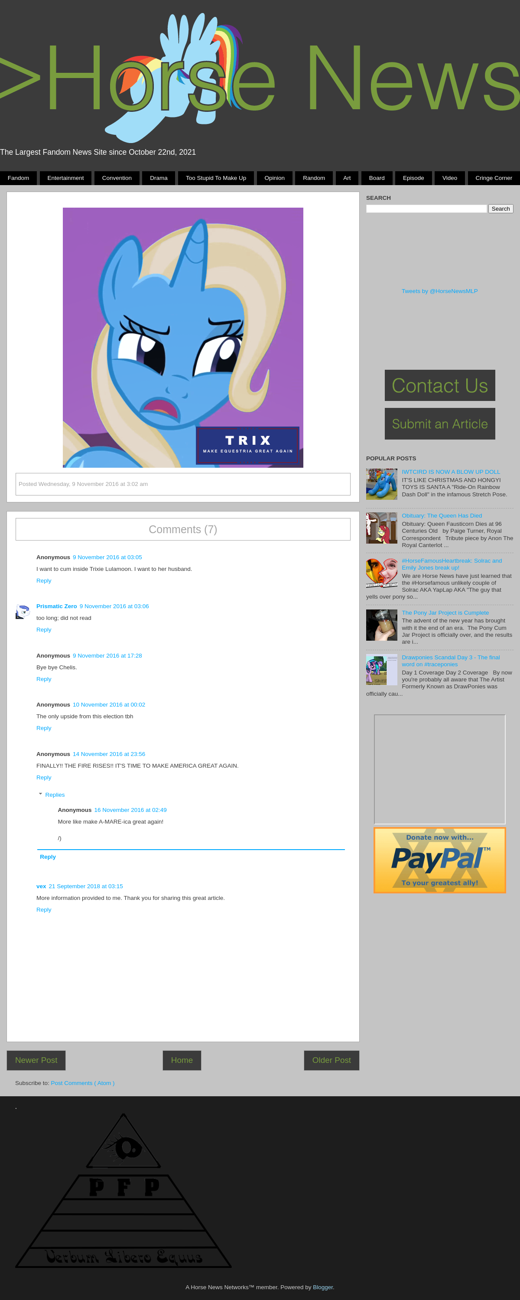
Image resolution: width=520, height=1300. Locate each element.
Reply (44, 580)
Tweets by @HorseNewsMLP (440, 291)
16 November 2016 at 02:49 (130, 810)
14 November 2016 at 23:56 (109, 754)
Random (314, 178)
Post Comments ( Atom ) (83, 1083)
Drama (159, 178)
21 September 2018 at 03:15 (86, 886)
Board (377, 178)
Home (182, 1060)
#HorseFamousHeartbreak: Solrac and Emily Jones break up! (452, 564)
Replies (55, 795)
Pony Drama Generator (440, 769)
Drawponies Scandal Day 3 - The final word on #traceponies (451, 661)
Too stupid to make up (216, 178)
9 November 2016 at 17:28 (107, 655)
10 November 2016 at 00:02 (109, 704)
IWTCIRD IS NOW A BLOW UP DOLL (451, 472)
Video (449, 178)
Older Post (331, 1060)
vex (41, 886)
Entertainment (65, 178)
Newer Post (36, 1060)
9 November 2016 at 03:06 (114, 606)
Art (347, 178)
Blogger (323, 1287)
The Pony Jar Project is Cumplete (445, 612)
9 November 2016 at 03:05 (107, 557)
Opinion (274, 178)
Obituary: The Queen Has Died (442, 515)
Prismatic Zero (56, 606)
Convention (117, 178)
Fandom (18, 178)
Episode (413, 178)
